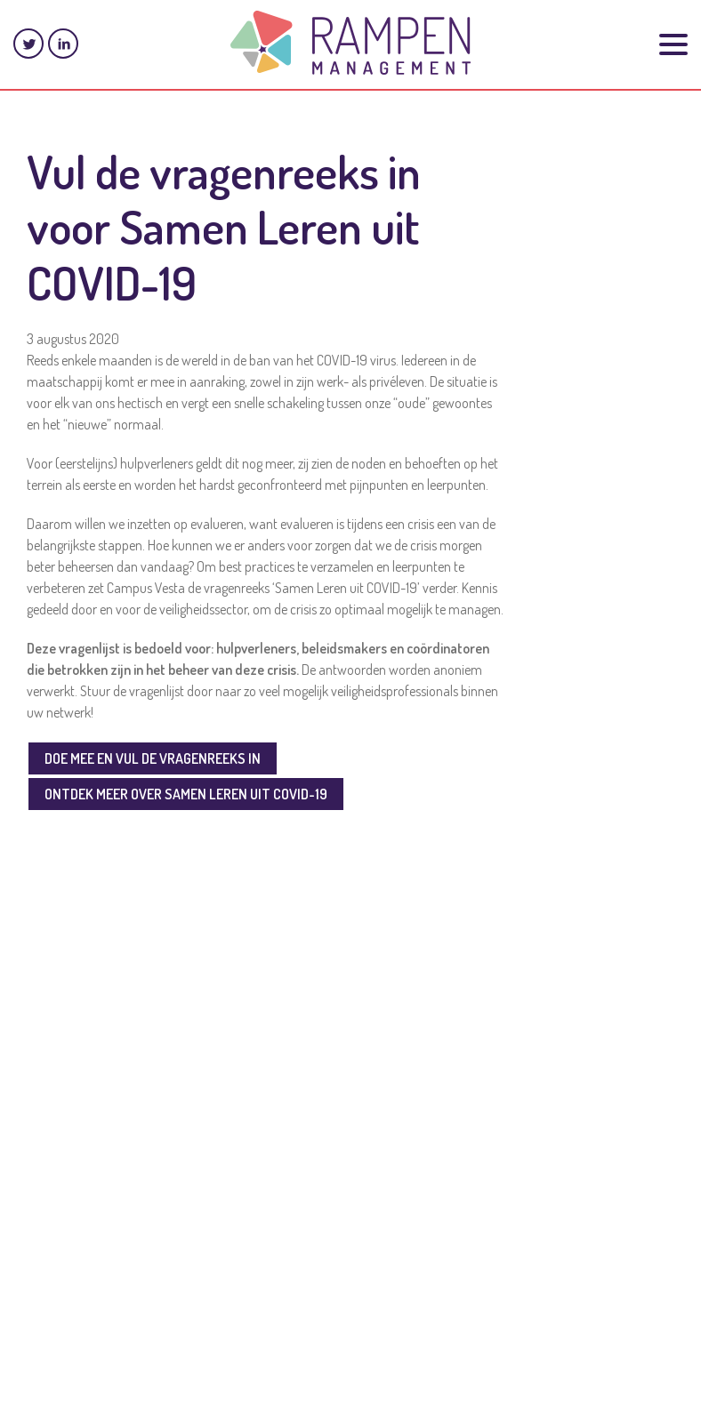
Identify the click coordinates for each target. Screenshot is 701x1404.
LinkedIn (63, 43)
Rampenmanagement (350, 43)
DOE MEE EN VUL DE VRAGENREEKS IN (152, 758)
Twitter (28, 43)
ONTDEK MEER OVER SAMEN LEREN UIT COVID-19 (185, 794)
